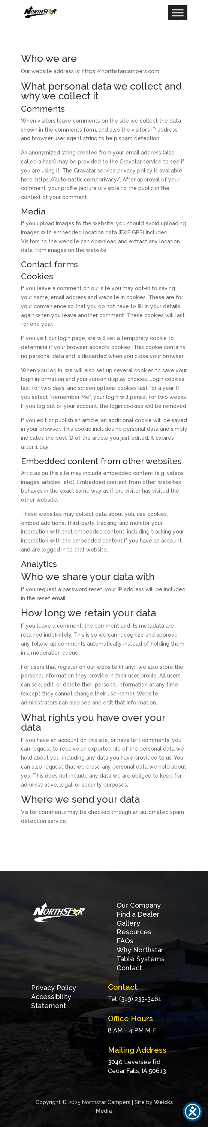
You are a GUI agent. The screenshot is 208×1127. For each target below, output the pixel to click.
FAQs (125, 941)
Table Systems (141, 959)
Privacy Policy (53, 988)
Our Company (139, 905)
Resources (134, 932)
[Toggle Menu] (178, 12)
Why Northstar (140, 950)
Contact (129, 968)
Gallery (128, 923)
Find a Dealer (138, 914)
